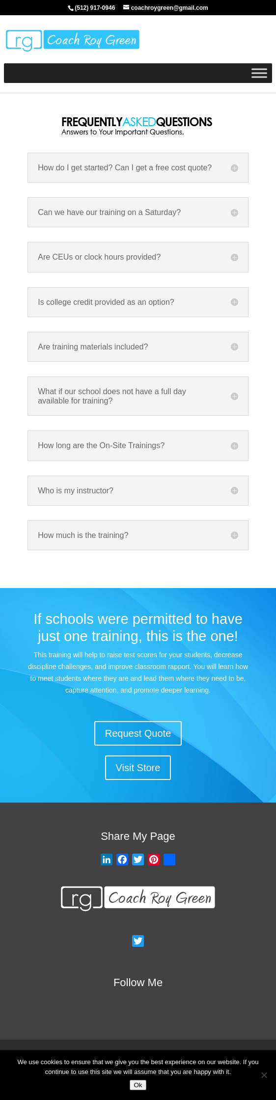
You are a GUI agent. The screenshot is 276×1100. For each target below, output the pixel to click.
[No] (264, 1075)
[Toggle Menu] (259, 73)
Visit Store (138, 767)
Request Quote (138, 733)
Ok (138, 1085)
